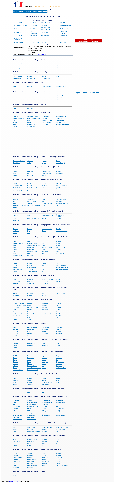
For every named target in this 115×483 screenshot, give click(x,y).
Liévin (14, 253)
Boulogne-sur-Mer (18, 243)
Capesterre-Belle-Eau (19, 64)
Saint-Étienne (60, 314)
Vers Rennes (44, 42)
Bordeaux (44, 358)
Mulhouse (30, 281)
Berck (43, 241)
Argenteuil (16, 116)
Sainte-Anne (30, 68)
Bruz (14, 327)
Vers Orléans (64, 28)
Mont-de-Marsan (32, 366)
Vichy (57, 431)
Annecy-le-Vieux (46, 400)
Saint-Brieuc (45, 333)
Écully (57, 406)
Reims (58, 161)
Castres (58, 378)
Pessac (15, 368)
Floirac (29, 362)
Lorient (29, 331)
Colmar (15, 279)
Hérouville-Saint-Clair (33, 218)
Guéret (15, 392)
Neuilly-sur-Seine (46, 122)
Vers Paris (44, 39)
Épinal (15, 263)
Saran (43, 205)
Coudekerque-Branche (33, 245)
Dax (57, 360)
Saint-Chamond (46, 314)
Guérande (44, 307)
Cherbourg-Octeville (47, 215)
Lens (57, 251)
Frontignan (45, 441)
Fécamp (58, 183)
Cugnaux (30, 380)
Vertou (29, 319)
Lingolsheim (16, 281)
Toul (43, 269)
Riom (14, 431)
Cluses (58, 404)
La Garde (44, 463)
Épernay (44, 161)
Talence (44, 368)
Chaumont (30, 161)
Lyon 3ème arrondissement (60, 411)
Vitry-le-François (60, 163)
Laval (14, 309)
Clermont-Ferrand (47, 427)
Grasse (58, 463)
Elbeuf (29, 183)
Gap (14, 463)
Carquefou (45, 303)
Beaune (29, 229)
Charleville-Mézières (19, 161)
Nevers (15, 233)
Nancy (15, 267)
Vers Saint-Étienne (65, 25)
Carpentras (59, 457)
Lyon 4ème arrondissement (17, 414)
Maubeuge (30, 255)
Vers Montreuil (64, 39)
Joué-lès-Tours (31, 201)
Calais (43, 243)
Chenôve (58, 229)
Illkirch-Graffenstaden (48, 279)
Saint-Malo (59, 333)
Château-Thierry (46, 171)
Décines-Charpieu (32, 406)
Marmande (59, 364)
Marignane (30, 467)
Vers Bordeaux (64, 22)
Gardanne (30, 463)
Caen (28, 215)
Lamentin (30, 64)
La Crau (58, 459)
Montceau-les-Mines (61, 231)
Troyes (44, 163)
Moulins (44, 429)
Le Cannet (45, 457)
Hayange (44, 263)
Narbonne (59, 443)
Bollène (44, 455)
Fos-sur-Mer (45, 461)
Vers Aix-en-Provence (63, 32)
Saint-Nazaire (45, 316)
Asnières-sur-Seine (32, 116)
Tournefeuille (45, 384)
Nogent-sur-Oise (46, 173)
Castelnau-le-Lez (32, 441)
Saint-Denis (16, 98)
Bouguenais (30, 303)
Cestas (44, 360)
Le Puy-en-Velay (60, 429)
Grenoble (44, 408)
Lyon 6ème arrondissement (46, 414)
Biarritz (15, 358)
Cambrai (58, 243)
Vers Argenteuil (18, 42)
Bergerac (58, 356)
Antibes (29, 453)
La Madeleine (60, 253)
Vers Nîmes (44, 25)
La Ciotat (44, 459)
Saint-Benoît (59, 96)
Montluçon (30, 429)
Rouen (43, 187)
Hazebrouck (59, 249)
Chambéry (45, 404)
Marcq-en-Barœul (18, 255)
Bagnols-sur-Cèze (32, 439)
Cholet (29, 305)
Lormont (44, 364)
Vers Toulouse (18, 22)
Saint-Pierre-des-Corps (33, 205)
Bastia (15, 476)
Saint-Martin (59, 68)
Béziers (58, 439)
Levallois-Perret (60, 120)
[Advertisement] (88, 25)
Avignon (15, 455)
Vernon (29, 191)
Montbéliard (16, 295)
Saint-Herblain (17, 316)
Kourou (15, 86)
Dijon (28, 231)
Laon (28, 173)
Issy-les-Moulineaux (47, 120)
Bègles (44, 356)
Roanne (58, 312)
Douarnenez (59, 327)
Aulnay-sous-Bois (61, 116)
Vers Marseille (45, 32)
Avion (29, 241)
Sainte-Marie (31, 78)
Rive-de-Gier (45, 312)
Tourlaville (16, 220)
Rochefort (30, 345)
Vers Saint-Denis (34, 42)
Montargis (59, 201)
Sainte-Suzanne (60, 100)
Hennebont (30, 329)
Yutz (43, 271)
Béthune (58, 241)
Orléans (29, 203)
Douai (14, 247)
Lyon (14, 410)
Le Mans (29, 309)
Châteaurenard (31, 459)
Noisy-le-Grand (60, 122)
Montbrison (45, 309)
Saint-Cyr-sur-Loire (47, 203)
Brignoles (58, 455)
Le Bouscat (59, 358)
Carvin (15, 245)
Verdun (15, 271)
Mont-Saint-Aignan (61, 185)
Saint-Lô (58, 218)
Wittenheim (45, 283)
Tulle (43, 392)
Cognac (44, 343)
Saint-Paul (16, 100)
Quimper (15, 333)
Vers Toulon (63, 35)
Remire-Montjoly (46, 86)
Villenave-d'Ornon (18, 370)
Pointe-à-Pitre (60, 66)
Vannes (15, 335)
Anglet (15, 356)
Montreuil (15, 122)
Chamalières (31, 427)
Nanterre (29, 122)
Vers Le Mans (18, 35)
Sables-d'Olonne (32, 314)
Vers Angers (17, 32)
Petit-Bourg (45, 66)
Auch (14, 378)
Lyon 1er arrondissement (31, 411)
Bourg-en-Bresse (32, 402)
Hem (14, 251)
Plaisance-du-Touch (47, 382)
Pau (43, 366)
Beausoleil (30, 455)
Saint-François (17, 68)
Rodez (58, 382)
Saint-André (45, 96)
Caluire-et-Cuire (31, 404)
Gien (14, 201)
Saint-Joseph (17, 78)
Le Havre (30, 185)
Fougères (15, 329)
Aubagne (58, 453)
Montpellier (45, 443)
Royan (58, 345)
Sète (43, 445)
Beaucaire (44, 439)
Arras (14, 241)
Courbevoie (59, 118)
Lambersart (45, 251)
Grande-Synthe (60, 247)
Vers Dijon (33, 39)
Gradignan (45, 362)
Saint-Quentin (60, 173)
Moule (57, 64)
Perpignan (30, 445)
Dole (43, 293)
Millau (57, 380)
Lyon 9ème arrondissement (31, 418)
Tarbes (15, 384)
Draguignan (30, 461)
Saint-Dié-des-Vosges (62, 267)
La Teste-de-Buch (61, 368)
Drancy (29, 120)
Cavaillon (15, 459)
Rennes (29, 333)
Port (14, 96)
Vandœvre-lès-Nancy (62, 269)
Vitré (28, 335)
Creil (14, 173)
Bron (14, 404)
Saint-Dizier (16, 163)
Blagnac (29, 378)
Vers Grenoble (45, 35)
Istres (43, 465)
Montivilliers (16, 187)
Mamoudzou (30, 108)
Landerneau (45, 329)
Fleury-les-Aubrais (61, 199)
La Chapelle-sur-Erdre (19, 305)
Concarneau (45, 327)
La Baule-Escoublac (19, 303)
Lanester (58, 329)
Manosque (16, 467)
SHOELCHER (46, 78)
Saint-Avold (45, 267)
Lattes (57, 441)
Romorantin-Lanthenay (33, 431)
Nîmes (15, 445)
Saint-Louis (59, 98)
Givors (29, 408)
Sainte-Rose (45, 68)
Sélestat (15, 283)
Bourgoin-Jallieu (60, 402)
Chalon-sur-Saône (47, 229)
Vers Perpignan (45, 22)
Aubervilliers (45, 116)
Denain (58, 245)
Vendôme (44, 431)
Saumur (15, 319)
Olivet (14, 203)
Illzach (58, 279)
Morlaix (44, 331)
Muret (14, 382)
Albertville (16, 400)
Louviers (44, 185)
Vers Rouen (63, 42)
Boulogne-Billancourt (19, 118)
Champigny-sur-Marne (33, 118)
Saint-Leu (44, 98)
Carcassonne (17, 441)
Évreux (44, 183)
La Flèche (16, 307)
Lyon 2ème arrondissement (46, 411)
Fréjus (58, 461)
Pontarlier (30, 295)
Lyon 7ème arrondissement (60, 414)
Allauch (15, 453)
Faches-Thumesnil (47, 247)
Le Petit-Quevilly (32, 187)
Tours (57, 205)
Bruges (15, 360)
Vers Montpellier (34, 25)
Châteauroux (31, 199)
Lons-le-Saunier (60, 293)
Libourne (29, 364)
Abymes (15, 66)
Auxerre (15, 229)
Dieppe (15, 183)
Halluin (15, 249)
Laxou (57, 263)
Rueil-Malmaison (32, 124)
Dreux (43, 199)
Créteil (15, 120)
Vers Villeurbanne (33, 32)
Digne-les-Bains (17, 461)
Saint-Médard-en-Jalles (34, 368)
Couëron (44, 305)
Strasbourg (30, 283)
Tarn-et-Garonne (42, 54)
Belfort (15, 293)
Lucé (43, 201)
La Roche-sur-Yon (18, 314)
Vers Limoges (34, 22)
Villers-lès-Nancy (32, 271)
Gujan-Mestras (60, 362)
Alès (14, 439)
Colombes (44, 118)
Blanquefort (30, 358)
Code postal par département (39, 11)
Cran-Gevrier (17, 406)
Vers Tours (17, 28)
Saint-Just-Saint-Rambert (32, 316)
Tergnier (44, 175)
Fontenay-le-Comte (32, 307)
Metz (43, 265)
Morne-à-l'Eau (31, 66)
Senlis (15, 175)
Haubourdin (30, 249)
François (29, 76)
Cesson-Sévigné (32, 327)
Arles (43, 453)
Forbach (29, 263)
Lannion (15, 331)
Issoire (15, 429)
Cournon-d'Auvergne (62, 427)
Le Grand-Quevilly (18, 185)
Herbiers (58, 307)
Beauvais (30, 171)
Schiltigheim (59, 281)
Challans (58, 303)
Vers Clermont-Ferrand (20, 25)
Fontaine (15, 408)
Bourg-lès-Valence (47, 402)
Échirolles (44, 406)
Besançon (30, 293)
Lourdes (44, 380)
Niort (57, 343)
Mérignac (15, 366)
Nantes (58, 309)
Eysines (15, 362)
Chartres (15, 199)
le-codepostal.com (14, 481)
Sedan (29, 163)
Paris (14, 124)
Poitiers (15, 345)
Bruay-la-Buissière (32, 243)
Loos (43, 253)
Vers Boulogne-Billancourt (18, 39)
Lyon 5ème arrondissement (31, 414)
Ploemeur (58, 331)
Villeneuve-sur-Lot (32, 370)
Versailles (16, 126)
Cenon (29, 360)
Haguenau (30, 279)
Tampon (29, 96)
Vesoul (44, 295)
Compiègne (59, 171)
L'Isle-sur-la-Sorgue (33, 465)
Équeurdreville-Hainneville (60, 215)
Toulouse (30, 384)
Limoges (29, 392)
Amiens (15, 171)
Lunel (14, 443)
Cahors (44, 378)
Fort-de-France (17, 76)
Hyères (15, 465)
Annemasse (59, 400)
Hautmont (44, 249)
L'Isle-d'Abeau (60, 408)
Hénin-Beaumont (32, 251)
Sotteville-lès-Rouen (19, 191)
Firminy (58, 305)
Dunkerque (30, 247)
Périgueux (59, 366)
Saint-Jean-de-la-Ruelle (20, 205)
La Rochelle (45, 345)
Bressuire (15, 343)
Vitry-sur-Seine (31, 126)
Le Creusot (16, 231)
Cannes (29, 457)
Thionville (30, 269)
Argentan (15, 215)
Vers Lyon (32, 28)
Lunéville (29, 265)
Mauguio (29, 443)
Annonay (15, 402)
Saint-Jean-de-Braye (62, 203)
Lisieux (44, 218)
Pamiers (29, 382)
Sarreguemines (17, 269)
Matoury (29, 86)
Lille (28, 253)
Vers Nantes (33, 35)
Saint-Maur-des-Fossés (62, 124)
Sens (28, 233)
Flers (14, 218)
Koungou (15, 108)
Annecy (29, 400)
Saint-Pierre (30, 100)
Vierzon (15, 207)
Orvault (15, 312)
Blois (14, 427)
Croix (43, 245)
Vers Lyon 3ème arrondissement (45, 28)
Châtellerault (31, 343)
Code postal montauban (24, 11)
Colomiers (16, 380)
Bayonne (29, 356)
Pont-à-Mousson (32, 267)
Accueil (15, 11)
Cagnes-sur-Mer (17, 457)
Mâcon (44, 231)
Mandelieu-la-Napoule (62, 465)
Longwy (15, 265)
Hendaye (15, 364)
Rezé (28, 312)
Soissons (30, 175)
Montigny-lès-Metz (61, 265)
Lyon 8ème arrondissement (17, 418)
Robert (58, 76)
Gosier (43, 64)
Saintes (15, 347)
